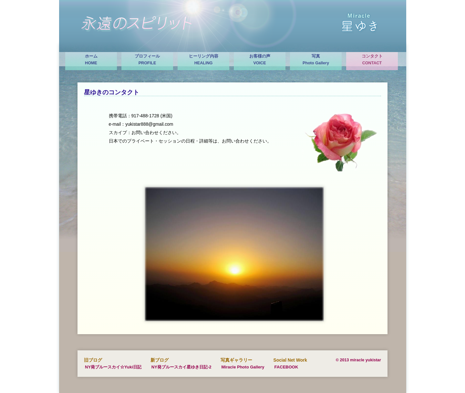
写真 (316, 60)
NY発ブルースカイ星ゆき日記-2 (181, 367)
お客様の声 (259, 60)
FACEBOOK (286, 367)
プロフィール (147, 60)
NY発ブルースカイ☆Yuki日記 (113, 367)
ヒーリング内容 (203, 60)
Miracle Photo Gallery (243, 367)
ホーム (91, 60)
